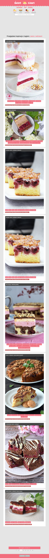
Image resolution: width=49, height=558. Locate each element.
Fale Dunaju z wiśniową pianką (12, 284)
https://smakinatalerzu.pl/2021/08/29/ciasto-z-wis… (21, 419)
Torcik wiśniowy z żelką (10, 41)
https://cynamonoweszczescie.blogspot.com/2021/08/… (22, 524)
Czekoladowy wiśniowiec (11, 110)
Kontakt (27, 555)
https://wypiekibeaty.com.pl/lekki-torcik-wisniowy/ (20, 105)
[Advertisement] (24, 25)
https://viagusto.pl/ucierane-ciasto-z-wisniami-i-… (20, 212)
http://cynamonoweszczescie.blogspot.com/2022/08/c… (22, 145)
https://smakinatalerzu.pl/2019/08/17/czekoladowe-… (21, 486)
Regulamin (22, 555)
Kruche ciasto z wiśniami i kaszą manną (14, 491)
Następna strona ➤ (24, 547)
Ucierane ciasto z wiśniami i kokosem (13, 150)
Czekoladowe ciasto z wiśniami (12, 424)
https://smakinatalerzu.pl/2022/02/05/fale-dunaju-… (21, 350)
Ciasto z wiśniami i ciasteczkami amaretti (14, 355)
